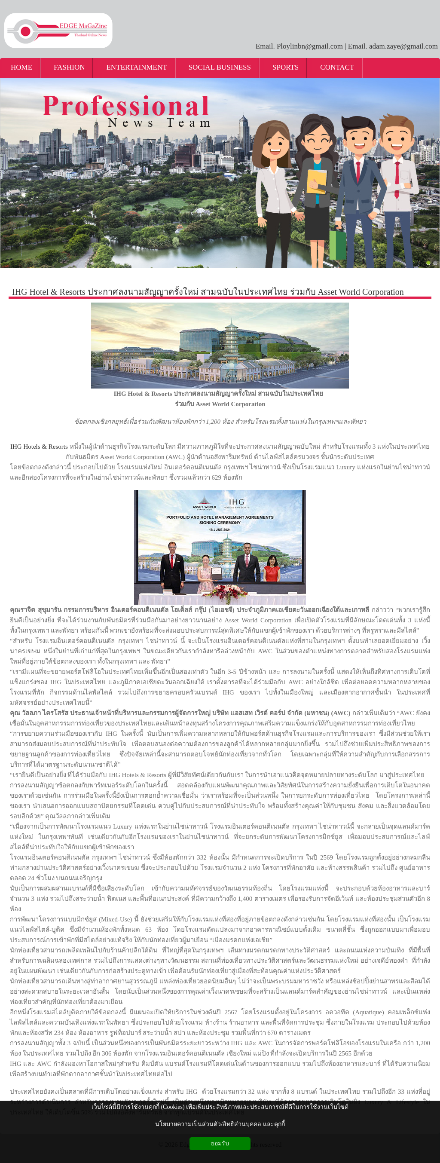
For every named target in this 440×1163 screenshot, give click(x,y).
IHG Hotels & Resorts (39, 446)
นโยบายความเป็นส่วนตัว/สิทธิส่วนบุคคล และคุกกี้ (219, 1124)
